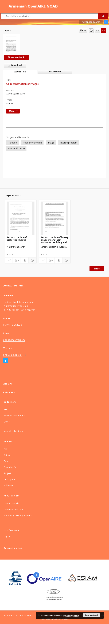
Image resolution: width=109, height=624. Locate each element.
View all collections (13, 431)
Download (14, 65)
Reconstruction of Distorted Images (17, 238)
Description (9, 479)
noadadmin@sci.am (14, 339)
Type (6, 461)
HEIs (6, 409)
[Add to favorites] (91, 30)
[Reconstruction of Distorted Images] (20, 218)
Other (7, 421)
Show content (16, 57)
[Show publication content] (24, 260)
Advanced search (91, 21)
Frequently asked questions (18, 515)
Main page (9, 392)
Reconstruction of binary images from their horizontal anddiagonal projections (54, 240)
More (97, 268)
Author (7, 455)
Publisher (8, 485)
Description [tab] (20, 72)
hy (97, 31)
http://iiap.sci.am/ (12, 354)
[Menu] (105, 3)
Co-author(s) (10, 467)
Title (6, 449)
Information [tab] (55, 72)
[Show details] (32, 260)
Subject (7, 473)
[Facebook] (5, 360)
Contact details (11, 503)
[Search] (103, 16)
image (51, 142)
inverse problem (68, 142)
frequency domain (32, 142)
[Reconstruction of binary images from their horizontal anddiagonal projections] (54, 218)
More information (71, 615)
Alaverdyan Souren (16, 93)
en (103, 31)
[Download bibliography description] (16, 260)
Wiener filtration (16, 148)
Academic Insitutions (14, 415)
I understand (91, 615)
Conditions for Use (13, 509)
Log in (7, 536)
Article (9, 103)
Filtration (12, 142)
